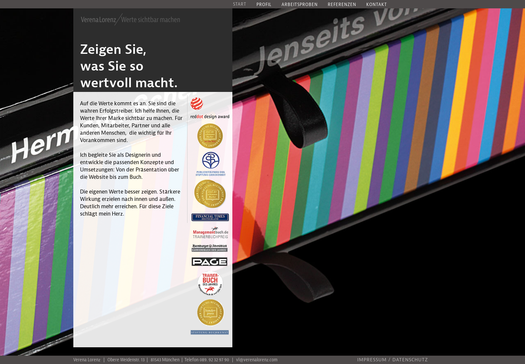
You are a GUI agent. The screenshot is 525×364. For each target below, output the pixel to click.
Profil (264, 5)
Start (239, 4)
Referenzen (342, 5)
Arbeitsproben (300, 5)
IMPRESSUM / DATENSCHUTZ (392, 360)
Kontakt (376, 5)
